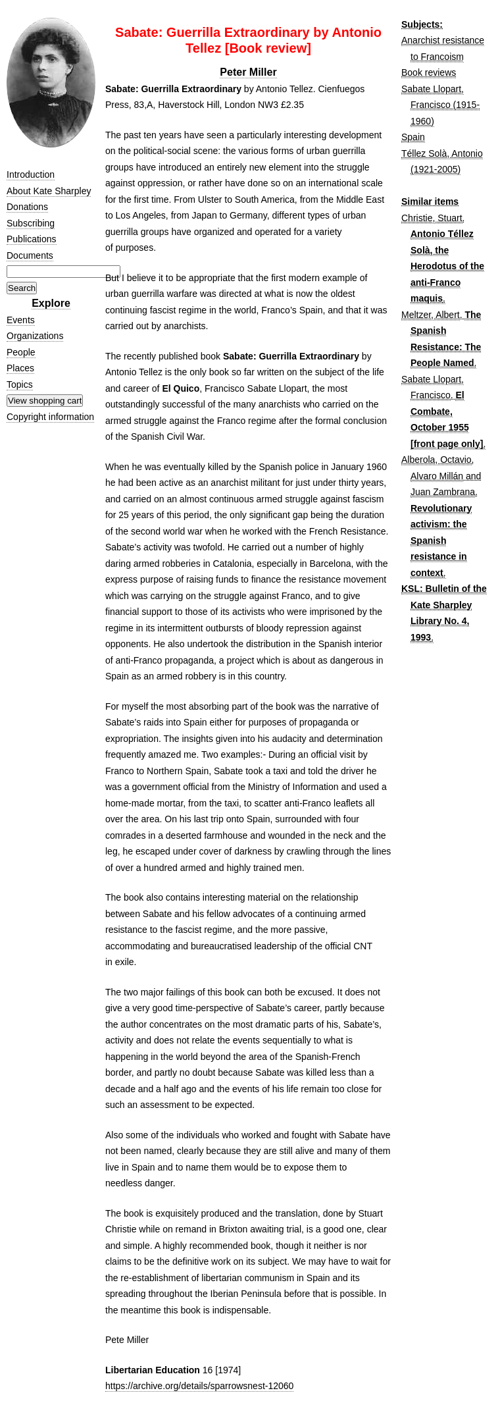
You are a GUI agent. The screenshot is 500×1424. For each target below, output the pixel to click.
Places (20, 368)
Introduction (31, 174)
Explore (51, 303)
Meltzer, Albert (430, 314)
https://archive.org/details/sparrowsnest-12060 (199, 1386)
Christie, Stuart (432, 218)
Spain (413, 137)
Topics (20, 384)
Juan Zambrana (443, 492)
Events (21, 320)
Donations (27, 206)
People (21, 352)
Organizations (35, 335)
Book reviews (428, 72)
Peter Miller (248, 72)
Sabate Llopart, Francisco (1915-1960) (440, 105)
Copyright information (50, 416)
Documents (30, 255)
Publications (32, 239)
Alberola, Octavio (436, 459)
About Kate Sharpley (49, 191)
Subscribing (31, 223)
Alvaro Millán (437, 476)
